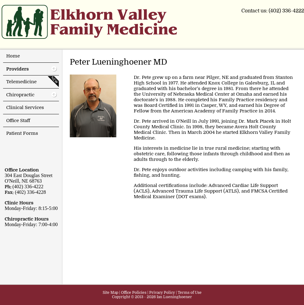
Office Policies (133, 292)
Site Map (110, 292)
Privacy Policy (162, 292)
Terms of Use (190, 292)
